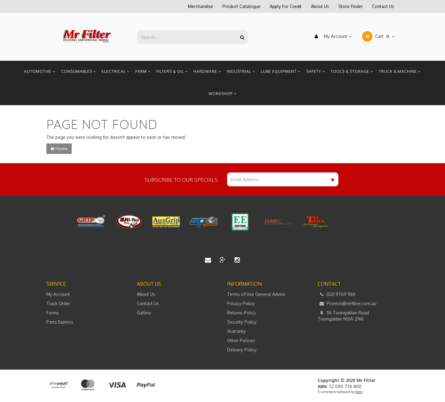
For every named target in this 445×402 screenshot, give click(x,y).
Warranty (236, 331)
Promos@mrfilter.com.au (347, 303)
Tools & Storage (352, 71)
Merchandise (200, 6)
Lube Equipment (281, 71)
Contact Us (383, 6)
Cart (378, 36)
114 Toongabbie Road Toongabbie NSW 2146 (343, 315)
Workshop (223, 93)
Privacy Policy (241, 303)
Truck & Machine (400, 71)
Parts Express (59, 322)
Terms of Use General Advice (256, 294)
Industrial (241, 71)
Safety (315, 71)
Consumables (78, 71)
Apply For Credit (286, 6)
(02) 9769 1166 (337, 294)
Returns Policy (241, 312)
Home (59, 148)
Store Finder (350, 6)
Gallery (144, 312)
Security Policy (241, 322)
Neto (358, 392)
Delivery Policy (241, 349)
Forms (52, 312)
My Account (331, 36)
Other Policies (241, 340)
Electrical (116, 71)
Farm (143, 71)
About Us (320, 6)
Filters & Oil (172, 71)
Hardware (207, 71)
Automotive (40, 71)
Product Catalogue (241, 6)
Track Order (58, 303)
